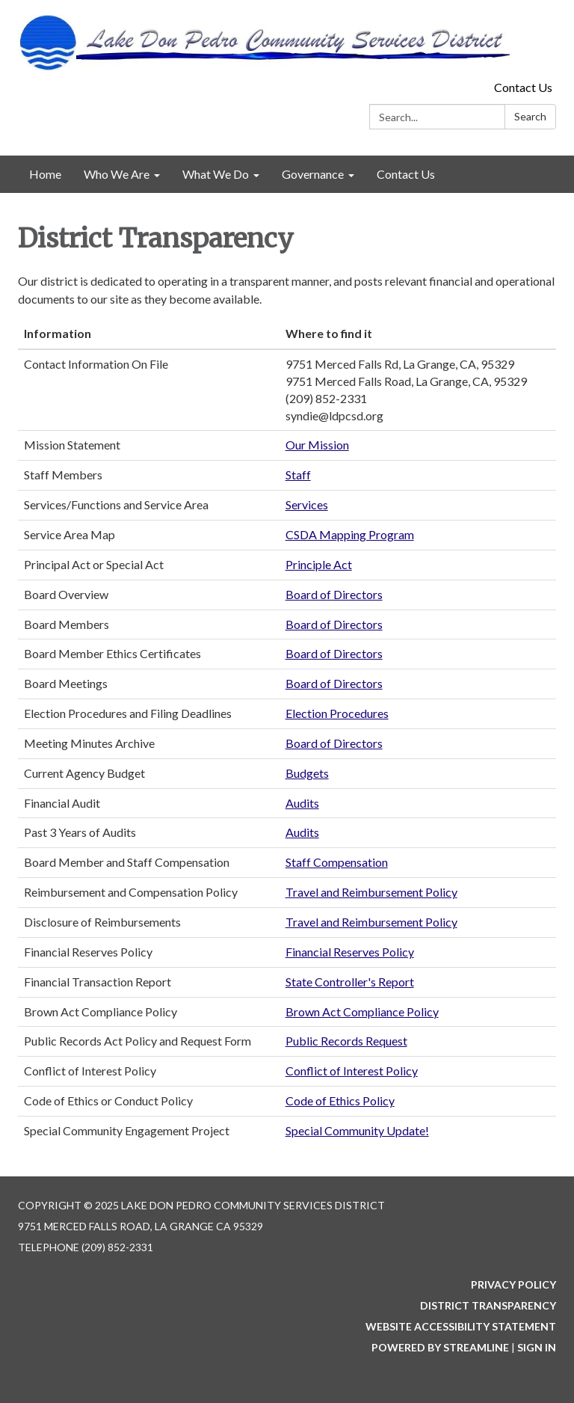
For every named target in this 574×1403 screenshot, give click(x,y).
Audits (302, 803)
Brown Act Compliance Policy (362, 1011)
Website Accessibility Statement (460, 1326)
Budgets (307, 773)
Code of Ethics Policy (340, 1100)
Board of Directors (334, 594)
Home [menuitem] (45, 174)
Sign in (536, 1347)
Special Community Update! (357, 1130)
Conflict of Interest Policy (352, 1070)
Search (530, 116)
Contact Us (523, 87)
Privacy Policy (513, 1284)
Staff (298, 474)
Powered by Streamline (440, 1347)
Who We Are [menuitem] (116, 174)
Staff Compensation (337, 862)
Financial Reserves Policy (350, 952)
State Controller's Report (350, 981)
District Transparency (488, 1305)
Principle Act (319, 564)
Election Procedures (337, 713)
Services (307, 504)
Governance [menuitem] (313, 174)
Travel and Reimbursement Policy (371, 892)
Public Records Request (346, 1041)
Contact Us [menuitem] (406, 174)
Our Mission (317, 445)
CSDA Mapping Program (350, 534)
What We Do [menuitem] (215, 174)
